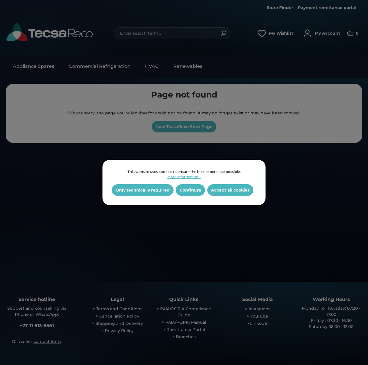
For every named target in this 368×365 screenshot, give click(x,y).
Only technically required (143, 190)
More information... (184, 177)
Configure (190, 190)
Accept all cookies (230, 190)
